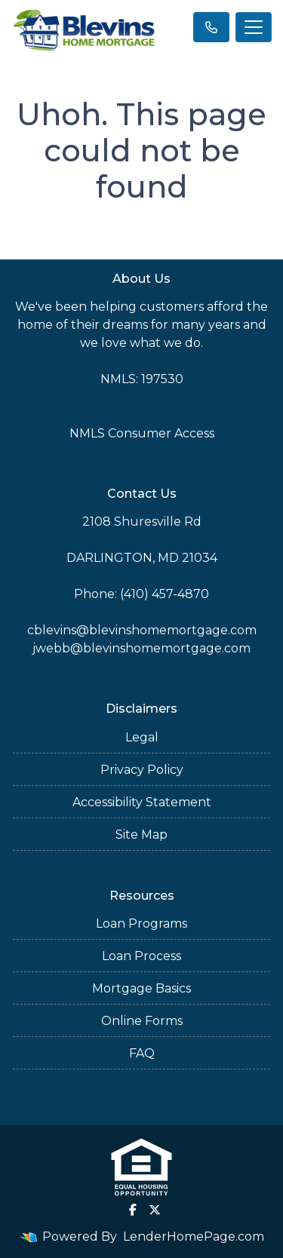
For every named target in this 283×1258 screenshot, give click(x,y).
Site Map (141, 834)
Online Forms (142, 1021)
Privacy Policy (141, 769)
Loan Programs (141, 923)
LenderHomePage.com (193, 1236)
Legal (141, 737)
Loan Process (141, 956)
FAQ (142, 1053)
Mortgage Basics (141, 988)
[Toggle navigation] (253, 27)
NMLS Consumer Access (141, 433)
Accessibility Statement (141, 802)
